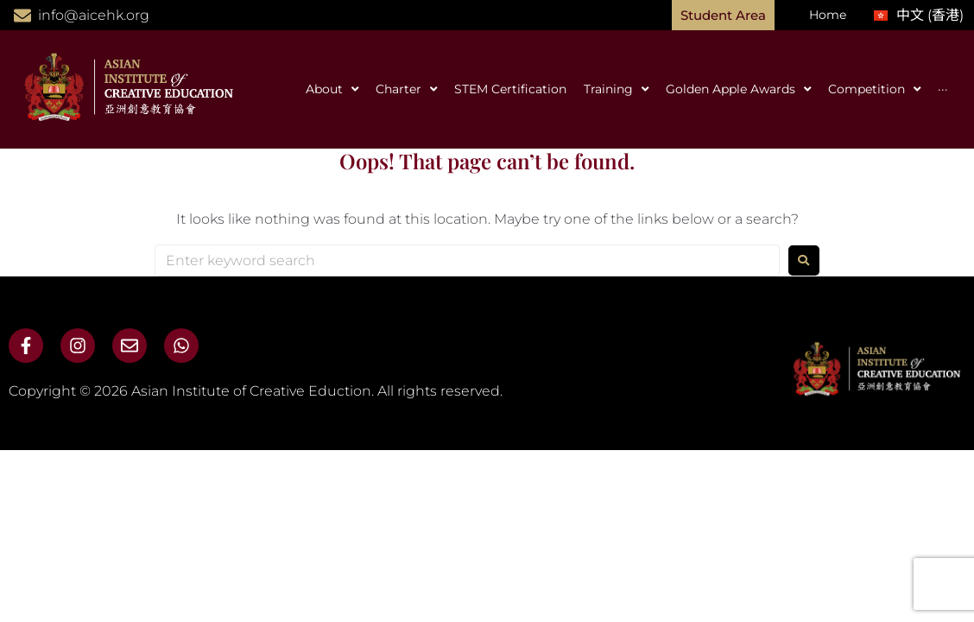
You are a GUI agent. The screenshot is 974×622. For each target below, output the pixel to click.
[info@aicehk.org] (22, 15)
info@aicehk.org (93, 15)
